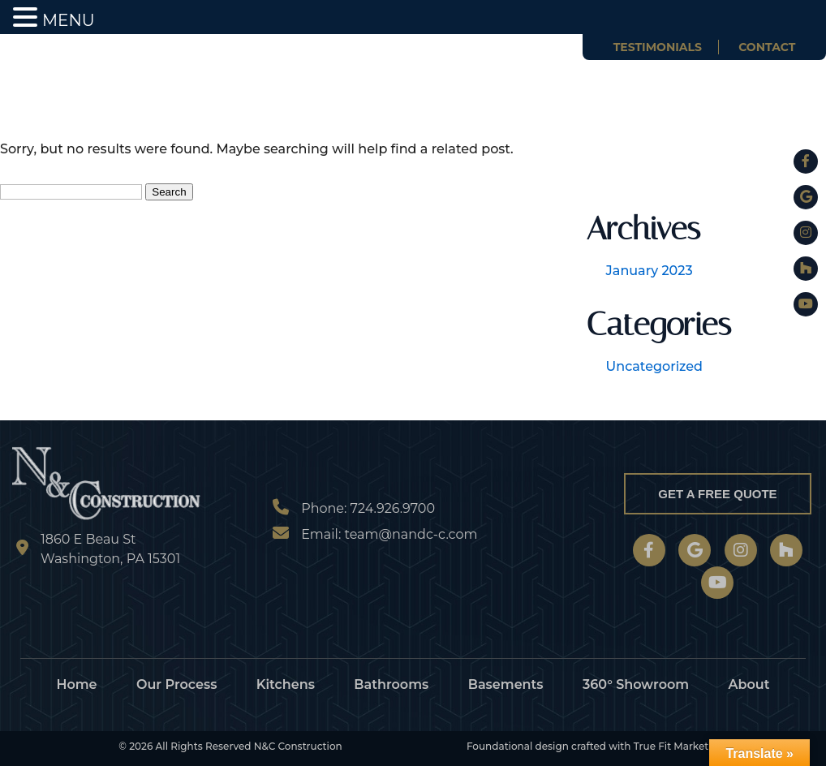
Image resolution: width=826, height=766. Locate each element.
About (749, 684)
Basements (506, 684)
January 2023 (649, 270)
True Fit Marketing (679, 746)
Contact (766, 47)
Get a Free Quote (717, 494)
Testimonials (657, 47)
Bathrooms (391, 684)
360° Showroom (636, 684)
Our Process (176, 684)
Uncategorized (654, 366)
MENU (68, 20)
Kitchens (285, 684)
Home (76, 684)
